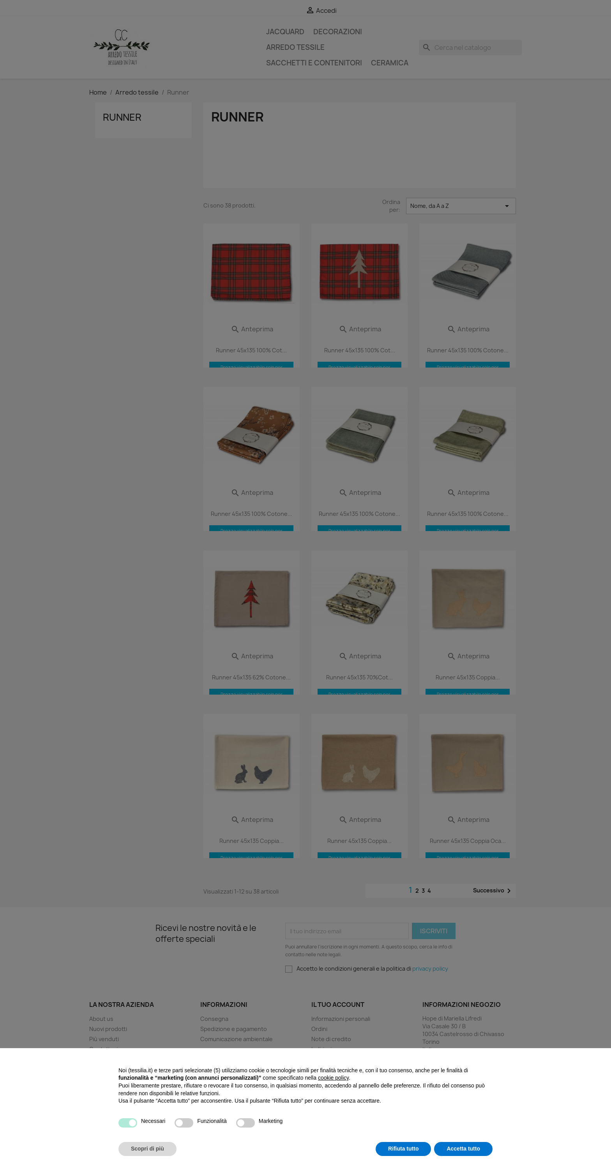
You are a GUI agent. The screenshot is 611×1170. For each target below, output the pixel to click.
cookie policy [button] (333, 1078)
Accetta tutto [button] (463, 1148)
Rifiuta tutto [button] (403, 1148)
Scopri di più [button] (147, 1148)
